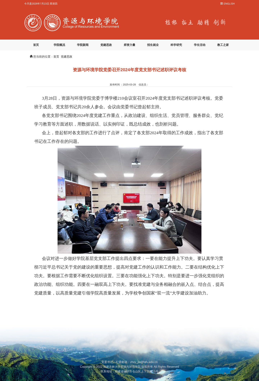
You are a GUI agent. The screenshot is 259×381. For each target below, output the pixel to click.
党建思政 (106, 44)
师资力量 (129, 44)
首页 (36, 44)
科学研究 (176, 44)
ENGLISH (229, 3)
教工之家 (223, 44)
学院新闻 (82, 44)
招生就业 (153, 44)
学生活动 (199, 44)
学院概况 (59, 44)
